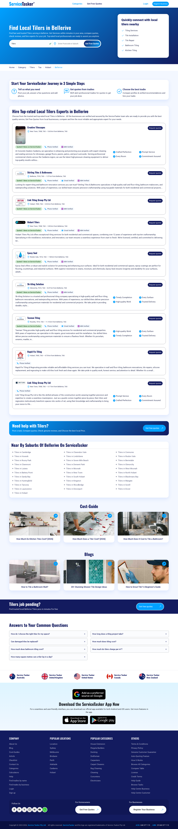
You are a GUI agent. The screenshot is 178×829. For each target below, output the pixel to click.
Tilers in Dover (124, 489)
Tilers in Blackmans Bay (128, 477)
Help (11, 776)
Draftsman (95, 756)
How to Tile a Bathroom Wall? (34, 587)
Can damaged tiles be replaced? (24, 641)
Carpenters (95, 760)
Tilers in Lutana (20, 468)
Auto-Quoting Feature (140, 756)
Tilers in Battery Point (23, 472)
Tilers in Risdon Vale (127, 456)
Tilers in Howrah (21, 456)
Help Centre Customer (140, 793)
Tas (39, 67)
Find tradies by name (18, 781)
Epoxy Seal (32, 253)
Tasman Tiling (33, 318)
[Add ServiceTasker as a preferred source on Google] (89, 694)
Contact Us (14, 764)
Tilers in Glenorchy (126, 464)
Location (53, 744)
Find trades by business (19, 785)
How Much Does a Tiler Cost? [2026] (89, 539)
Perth (52, 760)
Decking (94, 752)
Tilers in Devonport (74, 489)
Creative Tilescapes (36, 127)
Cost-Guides (14, 752)
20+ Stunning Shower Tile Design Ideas (89, 587)
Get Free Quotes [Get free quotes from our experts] (89, 809)
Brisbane (53, 756)
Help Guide (135, 781)
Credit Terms (136, 776)
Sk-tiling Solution (35, 284)
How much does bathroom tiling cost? (27, 649)
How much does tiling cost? (104, 641)
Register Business (161, 4)
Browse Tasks (137, 785)
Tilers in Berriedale (126, 460)
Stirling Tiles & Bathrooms (39, 172)
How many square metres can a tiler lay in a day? (31, 657)
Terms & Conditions (139, 744)
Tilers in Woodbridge (75, 485)
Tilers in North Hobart (127, 472)
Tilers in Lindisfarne (74, 456)
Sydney (53, 748)
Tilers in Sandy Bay (22, 477)
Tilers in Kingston (73, 481)
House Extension (98, 744)
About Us (13, 744)
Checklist (13, 760)
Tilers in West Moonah (127, 468)
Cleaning (94, 772)
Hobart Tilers (33, 222)
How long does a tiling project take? (107, 634)
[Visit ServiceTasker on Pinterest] (19, 809)
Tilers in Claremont (22, 464)
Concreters (95, 776)
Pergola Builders (97, 748)
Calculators (14, 772)
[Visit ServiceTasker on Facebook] (14, 809)
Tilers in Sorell (124, 485)
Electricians (96, 781)
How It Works (137, 760)
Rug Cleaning (96, 768)
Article (12, 756)
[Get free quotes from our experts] (96, 4)
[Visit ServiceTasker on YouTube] (39, 809)
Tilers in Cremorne (126, 452)
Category (22, 67)
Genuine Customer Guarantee (143, 752)
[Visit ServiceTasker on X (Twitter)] (24, 809)
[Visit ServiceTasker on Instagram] (29, 809)
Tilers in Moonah (73, 468)
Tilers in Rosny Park (22, 460)
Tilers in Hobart (21, 493)
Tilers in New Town (74, 472)
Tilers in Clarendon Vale (76, 452)
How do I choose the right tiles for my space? (30, 634)
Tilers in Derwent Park (75, 464)
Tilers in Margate (125, 481)
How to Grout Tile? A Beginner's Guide (143, 587)
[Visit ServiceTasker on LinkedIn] (34, 809)
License (134, 772)
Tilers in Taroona (21, 485)
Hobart (48, 67)
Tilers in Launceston (23, 489)
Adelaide (53, 764)
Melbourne (54, 752)
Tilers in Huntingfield (23, 481)
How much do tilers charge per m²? (107, 649)
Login (145, 4)
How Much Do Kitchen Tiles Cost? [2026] (34, 539)
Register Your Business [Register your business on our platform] (149, 809)
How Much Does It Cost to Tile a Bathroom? (143, 539)
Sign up (12, 793)
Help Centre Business (140, 789)
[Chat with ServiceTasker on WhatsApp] (44, 809)
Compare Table (137, 768)
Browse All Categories (140, 764)
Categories (13, 768)
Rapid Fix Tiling (34, 351)
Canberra (53, 768)
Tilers (32, 67)
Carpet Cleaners (97, 764)
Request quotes (155, 128)
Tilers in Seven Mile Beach (77, 460)
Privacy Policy (137, 748)
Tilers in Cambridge (22, 452)
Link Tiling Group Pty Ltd (39, 200)
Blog (11, 748)
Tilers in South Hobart (75, 477)
